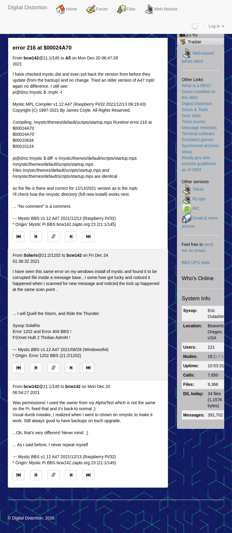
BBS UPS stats (196, 262)
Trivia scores (194, 121)
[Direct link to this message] (53, 237)
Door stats (191, 115)
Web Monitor (161, 9)
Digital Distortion (27, 8)
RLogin (199, 198)
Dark (192, 26)
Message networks (199, 127)
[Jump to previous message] (36, 237)
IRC (196, 208)
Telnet (197, 189)
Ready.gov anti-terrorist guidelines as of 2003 (199, 163)
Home (66, 9)
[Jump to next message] (71, 237)
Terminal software (198, 133)
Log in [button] (216, 26)
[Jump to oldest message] (19, 237)
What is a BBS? (196, 85)
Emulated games (197, 139)
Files (126, 9)
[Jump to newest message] (88, 237)
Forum (97, 9)
